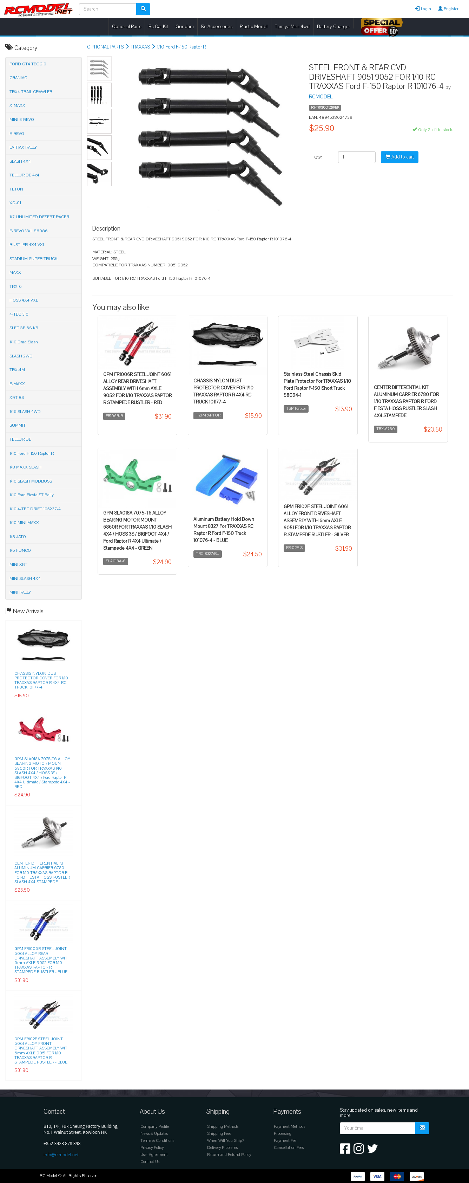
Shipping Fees (219, 1133)
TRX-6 (15, 286)
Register (448, 9)
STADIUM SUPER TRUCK (33, 258)
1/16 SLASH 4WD (25, 411)
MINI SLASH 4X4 (25, 578)
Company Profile (154, 1126)
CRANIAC (18, 77)
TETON (16, 189)
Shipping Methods (222, 1126)
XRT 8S (16, 397)
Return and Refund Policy (229, 1154)
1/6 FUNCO (20, 550)
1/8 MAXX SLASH (25, 467)
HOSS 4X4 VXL (23, 300)
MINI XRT (18, 564)
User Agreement (154, 1154)
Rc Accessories (216, 26)
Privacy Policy (152, 1147)
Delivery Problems (222, 1147)
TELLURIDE (20, 439)
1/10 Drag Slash (23, 342)
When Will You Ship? (225, 1140)
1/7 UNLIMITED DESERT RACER (39, 217)
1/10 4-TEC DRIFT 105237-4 (35, 509)
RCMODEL (320, 96)
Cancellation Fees (289, 1147)
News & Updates (154, 1133)
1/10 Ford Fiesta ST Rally (31, 495)
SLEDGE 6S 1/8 (23, 328)
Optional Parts (126, 26)
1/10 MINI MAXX (24, 522)
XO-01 (15, 203)
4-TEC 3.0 (18, 314)
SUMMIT (17, 425)
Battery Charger (333, 26)
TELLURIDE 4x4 (24, 175)
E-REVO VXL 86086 (28, 231)
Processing (282, 1133)
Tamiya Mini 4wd (292, 26)
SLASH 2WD (21, 356)
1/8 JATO (17, 536)
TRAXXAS (140, 47)
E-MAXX (17, 384)
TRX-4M (17, 370)
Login (423, 9)
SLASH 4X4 (20, 161)
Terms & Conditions (157, 1140)
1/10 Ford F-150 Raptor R (181, 47)
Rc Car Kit (158, 26)
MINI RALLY (20, 592)
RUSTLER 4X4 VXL (27, 244)
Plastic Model (253, 26)
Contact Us (149, 1161)
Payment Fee (285, 1140)
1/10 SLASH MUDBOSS (30, 481)
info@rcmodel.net (61, 1155)
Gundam (185, 26)
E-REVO (16, 133)
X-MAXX (17, 105)
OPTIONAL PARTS (105, 47)
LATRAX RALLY (23, 147)
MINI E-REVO (21, 119)
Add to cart (399, 157)
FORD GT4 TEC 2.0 (27, 64)
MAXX (15, 272)
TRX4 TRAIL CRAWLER (30, 92)
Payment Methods (289, 1126)
